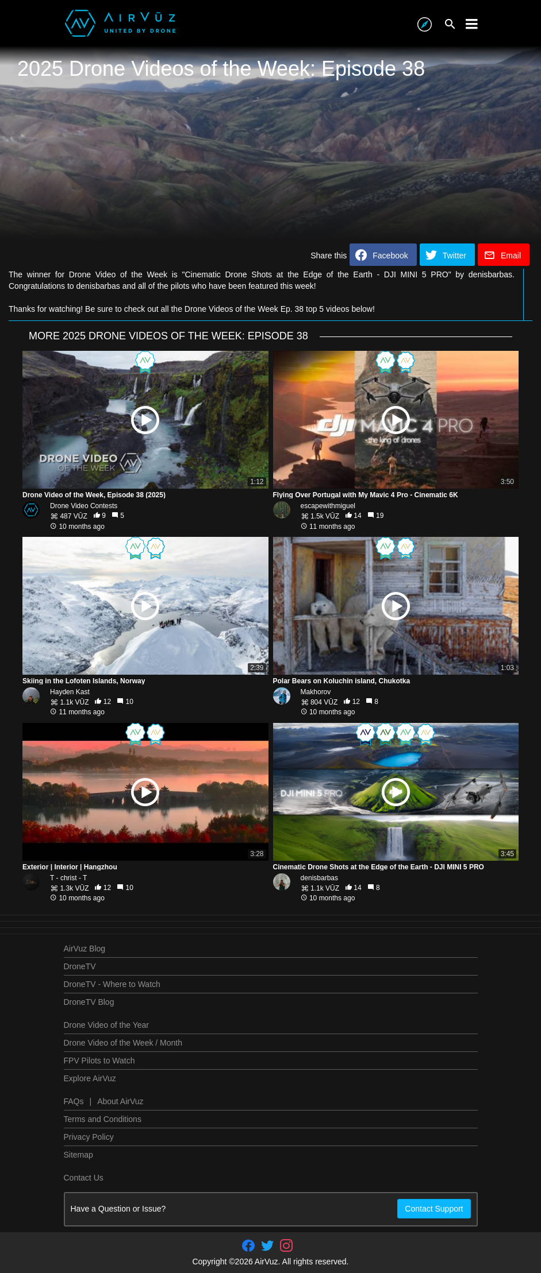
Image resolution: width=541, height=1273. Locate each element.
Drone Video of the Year (106, 1025)
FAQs (74, 1101)
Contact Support (434, 1208)
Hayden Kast (70, 692)
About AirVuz (120, 1101)
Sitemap (78, 1154)
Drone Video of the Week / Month (123, 1042)
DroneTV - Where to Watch (112, 984)
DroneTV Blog (89, 1002)
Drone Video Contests (83, 506)
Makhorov (316, 692)
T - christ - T (68, 878)
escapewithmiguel (328, 506)
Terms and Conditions (102, 1119)
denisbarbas (319, 878)
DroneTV (80, 966)
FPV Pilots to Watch (99, 1060)
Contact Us (83, 1177)
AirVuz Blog (85, 948)
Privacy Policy (89, 1137)
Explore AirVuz (90, 1078)
